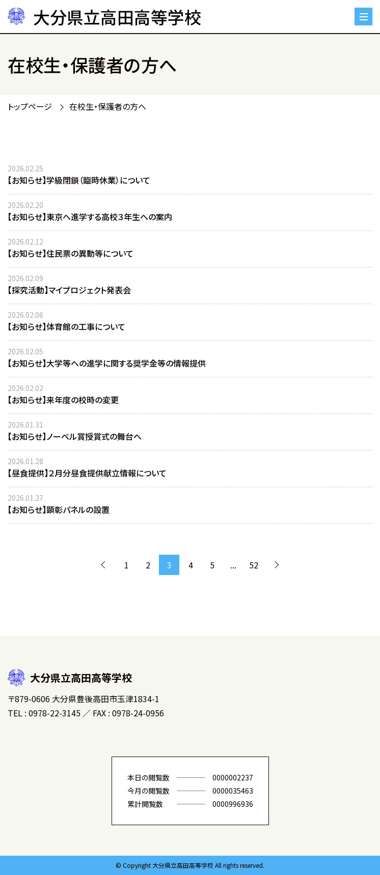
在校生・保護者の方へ (107, 106)
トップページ (30, 106)
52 (253, 565)
